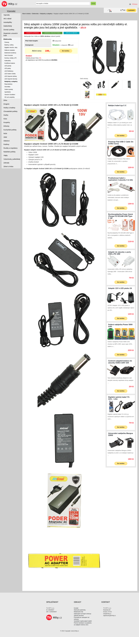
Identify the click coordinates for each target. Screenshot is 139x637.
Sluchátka (7, 86)
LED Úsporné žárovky (10, 79)
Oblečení (7, 141)
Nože (5, 133)
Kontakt (76, 608)
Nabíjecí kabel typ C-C (117, 105)
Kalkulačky (7, 60)
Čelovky (6, 42)
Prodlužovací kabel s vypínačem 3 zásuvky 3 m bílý (120, 179)
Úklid (5, 137)
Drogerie (6, 104)
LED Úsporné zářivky (10, 76)
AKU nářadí (7, 18)
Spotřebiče (7, 92)
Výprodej (11, 11)
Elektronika (35, 13)
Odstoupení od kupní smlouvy (82, 613)
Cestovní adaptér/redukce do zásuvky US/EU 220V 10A (120, 362)
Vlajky (6, 155)
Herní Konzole (8, 55)
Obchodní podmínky (79, 610)
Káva (5, 119)
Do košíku (65, 51)
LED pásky (7, 68)
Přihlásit (134, 4)
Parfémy (6, 144)
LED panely (7, 66)
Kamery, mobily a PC (10, 58)
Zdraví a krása (8, 166)
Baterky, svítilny (8, 45)
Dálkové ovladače (9, 50)
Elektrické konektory (10, 53)
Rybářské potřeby (10, 152)
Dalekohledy (8, 26)
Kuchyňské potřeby (10, 130)
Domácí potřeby (9, 30)
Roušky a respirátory (10, 148)
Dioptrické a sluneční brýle (11, 34)
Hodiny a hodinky (9, 108)
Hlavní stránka (26, 13)
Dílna (5, 100)
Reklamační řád (78, 612)
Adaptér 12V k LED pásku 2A (120, 288)
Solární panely (8, 89)
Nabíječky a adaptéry (46, 13)
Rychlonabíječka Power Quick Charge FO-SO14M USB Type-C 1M (120, 216)
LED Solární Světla (9, 73)
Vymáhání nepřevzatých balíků (83, 621)
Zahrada (6, 163)
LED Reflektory (8, 71)
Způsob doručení (79, 615)
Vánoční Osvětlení (9, 94)
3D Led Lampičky (9, 97)
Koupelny (7, 122)
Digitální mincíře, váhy (10, 47)
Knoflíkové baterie (9, 63)
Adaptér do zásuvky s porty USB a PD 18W (119, 253)
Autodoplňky (8, 22)
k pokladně (131, 10)
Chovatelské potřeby (10, 111)
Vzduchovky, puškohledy (12, 159)
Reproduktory (8, 84)
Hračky (6, 115)
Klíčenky (6, 126)
